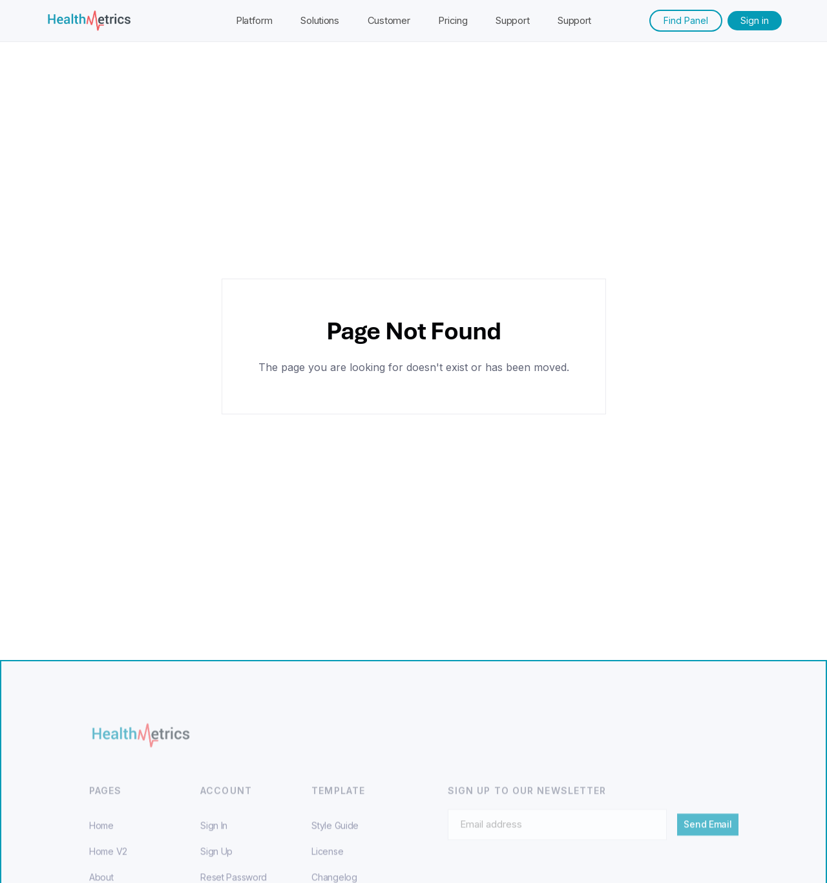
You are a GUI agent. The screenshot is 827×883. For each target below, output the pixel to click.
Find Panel (686, 20)
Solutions (319, 20)
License (327, 858)
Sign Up (216, 858)
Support (512, 20)
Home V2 (108, 858)
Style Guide (335, 832)
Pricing (452, 20)
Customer (389, 20)
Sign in (754, 20)
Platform (254, 20)
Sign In (213, 832)
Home (101, 832)
